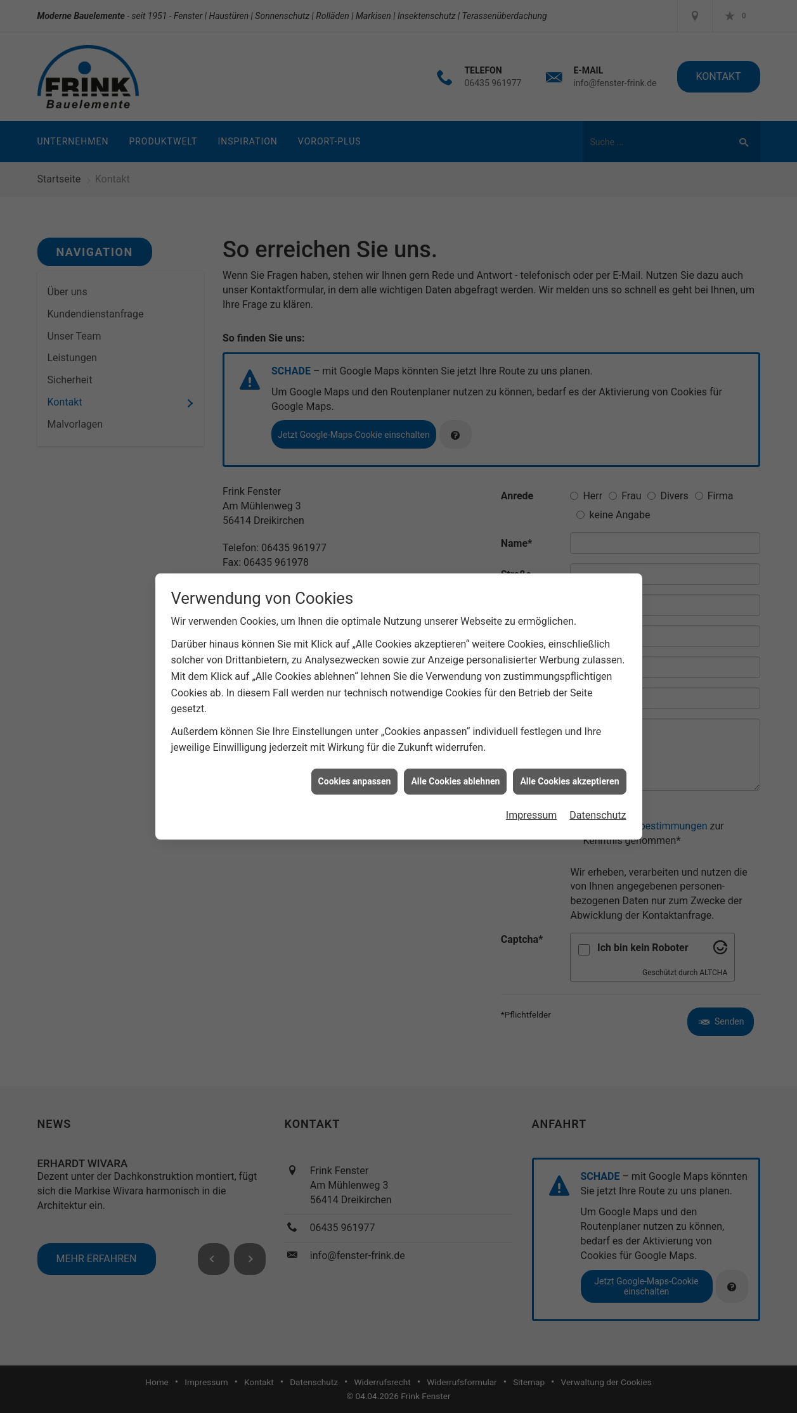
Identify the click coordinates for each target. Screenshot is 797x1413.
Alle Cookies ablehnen (455, 769)
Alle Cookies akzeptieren (569, 769)
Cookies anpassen (354, 769)
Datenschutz (597, 802)
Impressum (531, 802)
